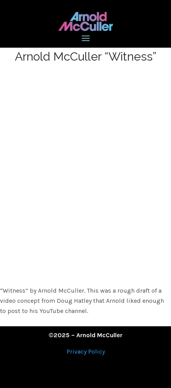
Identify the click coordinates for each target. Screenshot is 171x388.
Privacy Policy (86, 351)
